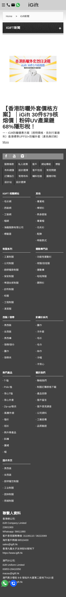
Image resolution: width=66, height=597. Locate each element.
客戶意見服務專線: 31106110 (18, 535)
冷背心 (40, 364)
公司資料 (42, 413)
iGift (33, 5)
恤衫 (6, 419)
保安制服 (9, 276)
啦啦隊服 (42, 276)
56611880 (20, 531)
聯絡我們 (42, 380)
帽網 (6, 221)
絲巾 (39, 351)
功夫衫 (40, 227)
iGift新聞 (24, 16)
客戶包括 (37, 170)
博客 (57, 164)
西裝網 (7, 208)
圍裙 (6, 445)
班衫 (6, 426)
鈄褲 (6, 439)
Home (9, 16)
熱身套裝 (42, 214)
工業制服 (9, 256)
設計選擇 (23, 170)
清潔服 (7, 308)
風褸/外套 (9, 413)
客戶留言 (42, 400)
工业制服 (9, 487)
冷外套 (40, 331)
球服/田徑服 (43, 263)
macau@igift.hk (11, 573)
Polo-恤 (8, 387)
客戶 (34, 164)
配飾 (39, 234)
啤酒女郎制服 (11, 282)
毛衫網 (7, 201)
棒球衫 (40, 208)
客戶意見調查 (44, 406)
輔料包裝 (37, 176)
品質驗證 (42, 426)
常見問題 (51, 170)
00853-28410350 (12, 569)
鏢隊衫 (40, 282)
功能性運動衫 (44, 256)
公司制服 (9, 263)
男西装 (7, 468)
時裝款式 (42, 240)
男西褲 (7, 338)
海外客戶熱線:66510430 (15, 540)
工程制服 (9, 302)
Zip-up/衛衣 (10, 406)
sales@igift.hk (10, 544)
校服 (6, 295)
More (6, 142)
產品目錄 (42, 393)
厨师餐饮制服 (11, 481)
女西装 (7, 474)
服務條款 (9, 164)
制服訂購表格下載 (46, 387)
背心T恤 (8, 393)
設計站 (8, 182)
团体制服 (9, 494)
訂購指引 (9, 176)
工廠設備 (42, 419)
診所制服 (9, 289)
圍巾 (6, 351)
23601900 (8, 527)
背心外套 (9, 400)
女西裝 (7, 331)
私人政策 (23, 164)
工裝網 (7, 214)
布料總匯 (9, 170)
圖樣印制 (51, 176)
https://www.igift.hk (13, 553)
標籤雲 (7, 234)
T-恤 (6, 380)
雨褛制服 (9, 500)
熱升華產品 (10, 432)
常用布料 (23, 176)
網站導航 (46, 164)
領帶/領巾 (9, 344)
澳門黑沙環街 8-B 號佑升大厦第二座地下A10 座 (28, 577)
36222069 (41, 535)
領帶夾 (7, 357)
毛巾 (39, 344)
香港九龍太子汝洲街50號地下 (18, 548)
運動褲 (40, 269)
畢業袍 (40, 201)
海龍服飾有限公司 (13, 227)
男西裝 (7, 325)
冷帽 (39, 357)
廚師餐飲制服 (11, 269)
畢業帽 (40, 221)
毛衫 (39, 338)
